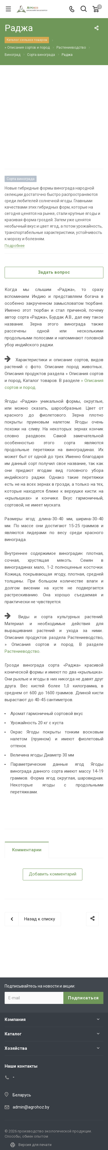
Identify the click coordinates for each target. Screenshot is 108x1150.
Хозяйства (16, 1048)
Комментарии (26, 849)
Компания (15, 1019)
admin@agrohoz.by (31, 1107)
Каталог (13, 1033)
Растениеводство (22, 651)
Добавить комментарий (52, 874)
